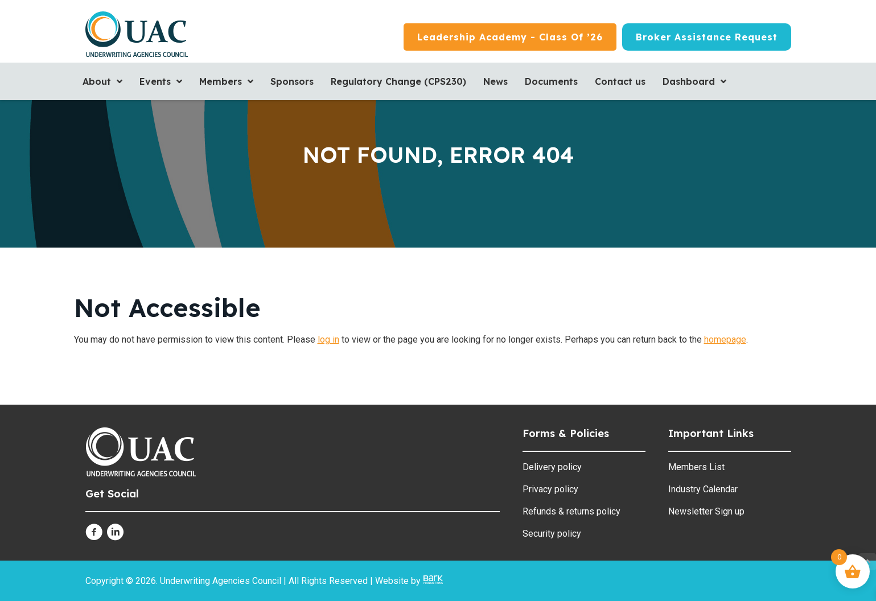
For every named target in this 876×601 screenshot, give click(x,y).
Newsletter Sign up (706, 511)
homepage (725, 339)
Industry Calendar (703, 489)
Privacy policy (550, 489)
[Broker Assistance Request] (706, 37)
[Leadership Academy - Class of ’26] (510, 37)
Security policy (552, 533)
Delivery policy (552, 467)
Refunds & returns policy (571, 511)
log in (328, 339)
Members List (696, 467)
